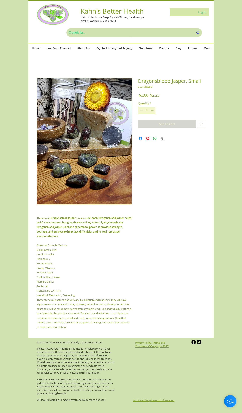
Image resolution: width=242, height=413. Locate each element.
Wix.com (97, 342)
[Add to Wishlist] (201, 124)
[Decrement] (141, 110)
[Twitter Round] (199, 342)
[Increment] (152, 110)
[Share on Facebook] (140, 138)
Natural (85, 17)
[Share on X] (162, 138)
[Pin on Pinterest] (147, 138)
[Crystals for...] (128, 32)
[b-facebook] (193, 342)
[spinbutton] (146, 110)
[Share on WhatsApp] (155, 138)
